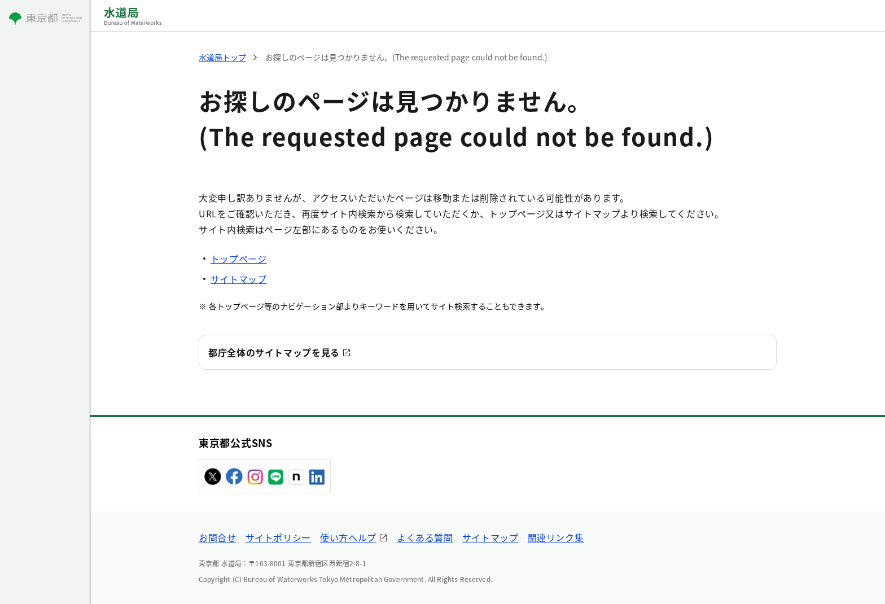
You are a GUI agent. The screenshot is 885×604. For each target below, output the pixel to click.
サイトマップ (239, 279)
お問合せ (217, 537)
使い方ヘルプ (348, 537)
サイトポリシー (278, 537)
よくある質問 (425, 537)
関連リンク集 (556, 537)
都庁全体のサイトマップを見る (274, 352)
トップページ (239, 258)
